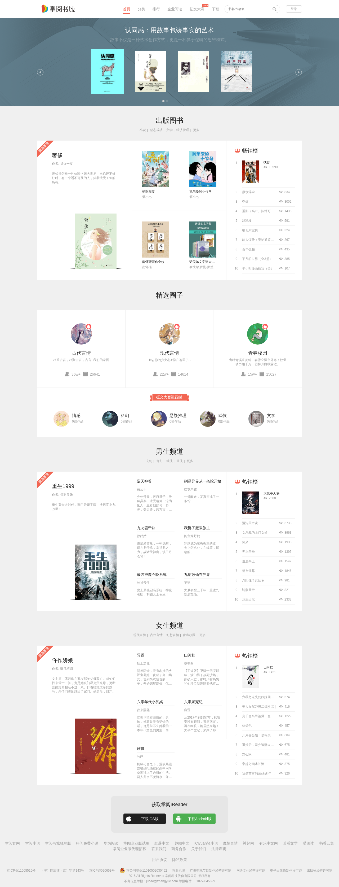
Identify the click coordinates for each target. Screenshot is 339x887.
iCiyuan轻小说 (206, 843)
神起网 (248, 843)
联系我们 (158, 849)
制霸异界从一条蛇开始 (202, 481)
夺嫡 (245, 201)
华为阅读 (111, 843)
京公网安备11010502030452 (143, 870)
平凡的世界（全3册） (257, 259)
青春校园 (257, 353)
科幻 (125, 415)
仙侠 (179, 461)
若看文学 (290, 843)
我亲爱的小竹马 (200, 191)
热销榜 (250, 482)
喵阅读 (308, 843)
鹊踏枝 (247, 221)
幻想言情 (172, 635)
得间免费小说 (87, 843)
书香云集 (326, 843)
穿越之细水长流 (253, 764)
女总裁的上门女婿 (254, 532)
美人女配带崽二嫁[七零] (259, 706)
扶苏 (267, 162)
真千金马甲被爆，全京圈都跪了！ (266, 716)
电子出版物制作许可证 (286, 870)
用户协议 (159, 860)
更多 (196, 130)
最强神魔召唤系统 (152, 574)
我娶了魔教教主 (197, 528)
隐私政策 (179, 860)
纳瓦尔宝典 (250, 230)
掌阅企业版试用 (136, 843)
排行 (156, 9)
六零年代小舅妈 (150, 702)
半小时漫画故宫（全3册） (260, 268)
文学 (169, 130)
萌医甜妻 (148, 191)
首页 (126, 9)
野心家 (247, 754)
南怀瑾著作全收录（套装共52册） (166, 262)
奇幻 (159, 461)
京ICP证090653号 (102, 870)
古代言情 (81, 353)
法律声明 (218, 849)
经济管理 (182, 130)
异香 (140, 655)
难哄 (140, 748)
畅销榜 (250, 151)
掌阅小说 (32, 843)
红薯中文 (161, 843)
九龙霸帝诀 (146, 528)
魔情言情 (230, 843)
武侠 (222, 415)
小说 (143, 130)
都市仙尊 (248, 571)
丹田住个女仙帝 (253, 580)
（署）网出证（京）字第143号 (62, 870)
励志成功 (156, 130)
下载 (215, 9)
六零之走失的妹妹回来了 (259, 697)
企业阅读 (174, 9)
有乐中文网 (268, 843)
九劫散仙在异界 (197, 574)
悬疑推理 (178, 415)
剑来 (245, 542)
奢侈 (57, 155)
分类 (141, 9)
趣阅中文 (182, 843)
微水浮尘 (248, 192)
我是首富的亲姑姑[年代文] (260, 773)
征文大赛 (197, 9)
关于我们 (198, 849)
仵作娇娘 (62, 660)
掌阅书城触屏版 (58, 843)
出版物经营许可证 (319, 870)
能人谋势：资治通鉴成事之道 (262, 240)
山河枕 (189, 655)
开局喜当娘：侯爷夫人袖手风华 (264, 735)
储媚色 (247, 726)
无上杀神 (248, 552)
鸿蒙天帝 (248, 590)
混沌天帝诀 (250, 523)
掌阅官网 (12, 843)
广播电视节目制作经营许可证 (210, 870)
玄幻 (149, 461)
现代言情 (169, 353)
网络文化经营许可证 (251, 870)
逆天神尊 (144, 481)
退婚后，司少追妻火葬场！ (261, 745)
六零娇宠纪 (193, 702)
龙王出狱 (248, 599)
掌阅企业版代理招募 (129, 849)
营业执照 (178, 870)
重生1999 (63, 486)
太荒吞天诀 (271, 493)
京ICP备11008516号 (21, 870)
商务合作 (178, 849)
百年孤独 (248, 249)
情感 (76, 415)
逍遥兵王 (248, 561)
